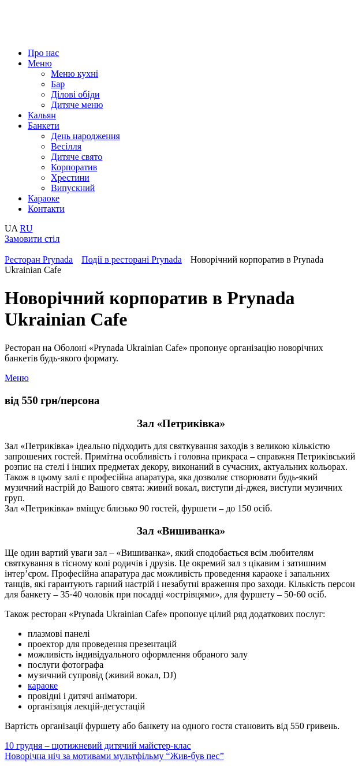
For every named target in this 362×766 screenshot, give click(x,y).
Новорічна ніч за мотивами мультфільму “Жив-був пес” (114, 756)
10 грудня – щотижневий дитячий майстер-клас (98, 745)
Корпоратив (74, 167)
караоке (43, 685)
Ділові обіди (75, 94)
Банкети (43, 125)
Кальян (42, 115)
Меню (40, 63)
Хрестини (70, 177)
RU (26, 228)
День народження (85, 136)
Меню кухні (74, 74)
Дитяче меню (77, 105)
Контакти (46, 209)
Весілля (66, 146)
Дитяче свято (76, 157)
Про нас (43, 53)
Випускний (73, 188)
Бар (58, 84)
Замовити (32, 239)
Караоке (43, 198)
